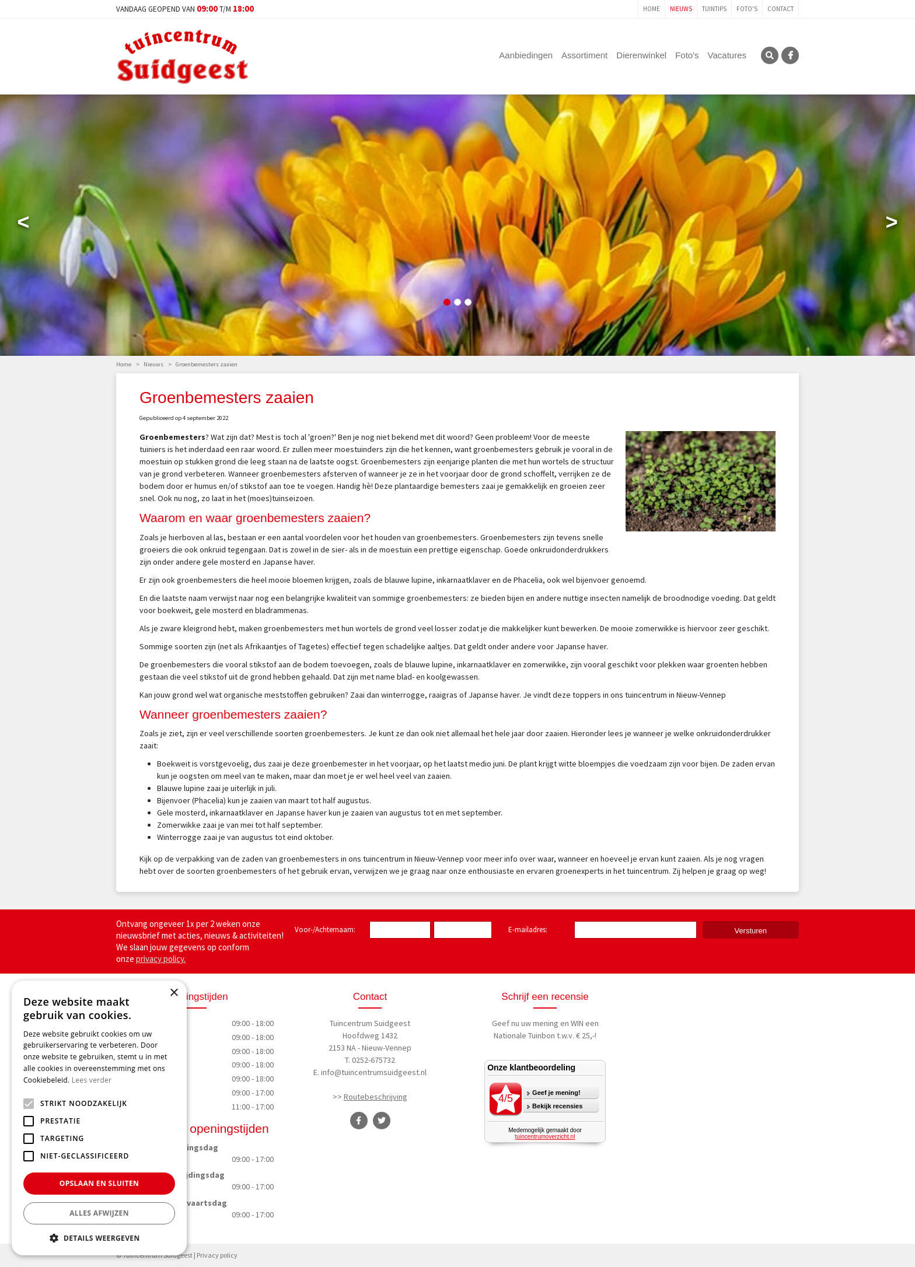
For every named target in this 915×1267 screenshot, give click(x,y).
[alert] (99, 1118)
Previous (23, 224)
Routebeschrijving (375, 1096)
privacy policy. (161, 958)
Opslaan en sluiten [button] (99, 1183)
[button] (99, 1238)
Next (891, 224)
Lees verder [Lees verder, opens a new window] (92, 1080)
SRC (769, 55)
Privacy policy (217, 1255)
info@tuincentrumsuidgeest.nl (374, 1072)
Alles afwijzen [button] (99, 1213)
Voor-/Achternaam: (325, 930)
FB (790, 55)
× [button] (173, 993)
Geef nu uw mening (525, 1023)
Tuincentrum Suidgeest (370, 1023)
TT (381, 1120)
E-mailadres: (530, 930)
